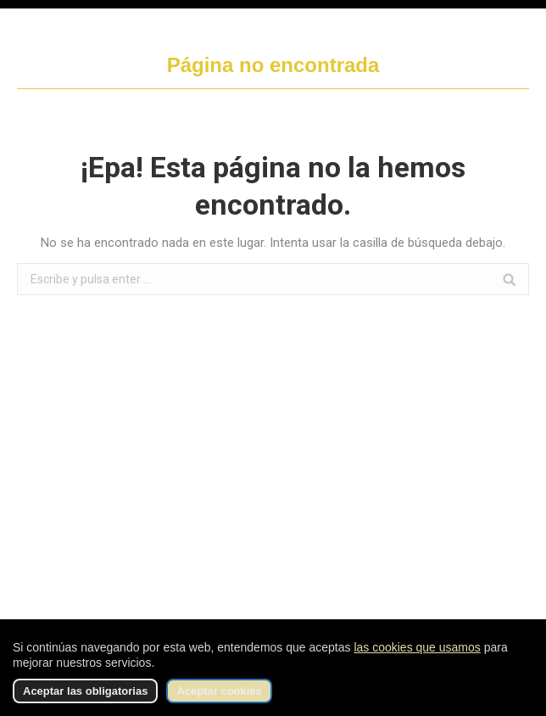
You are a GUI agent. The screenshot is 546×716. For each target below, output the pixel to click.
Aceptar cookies (218, 691)
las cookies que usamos (417, 647)
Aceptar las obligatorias (85, 691)
